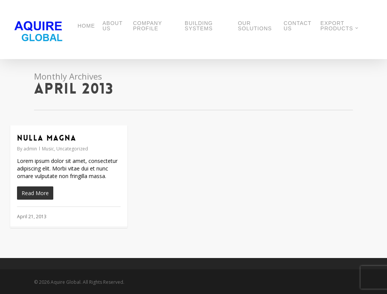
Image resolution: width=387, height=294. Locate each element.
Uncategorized (72, 148)
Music (48, 148)
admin (30, 148)
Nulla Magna (46, 138)
